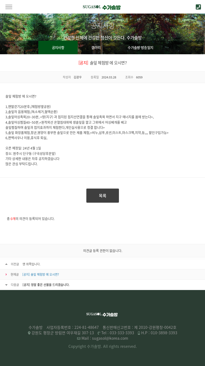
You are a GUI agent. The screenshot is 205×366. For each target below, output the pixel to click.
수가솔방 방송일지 (140, 47)
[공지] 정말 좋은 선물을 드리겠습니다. (46, 284)
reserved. (128, 346)
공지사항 (58, 47)
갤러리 (95, 47)
